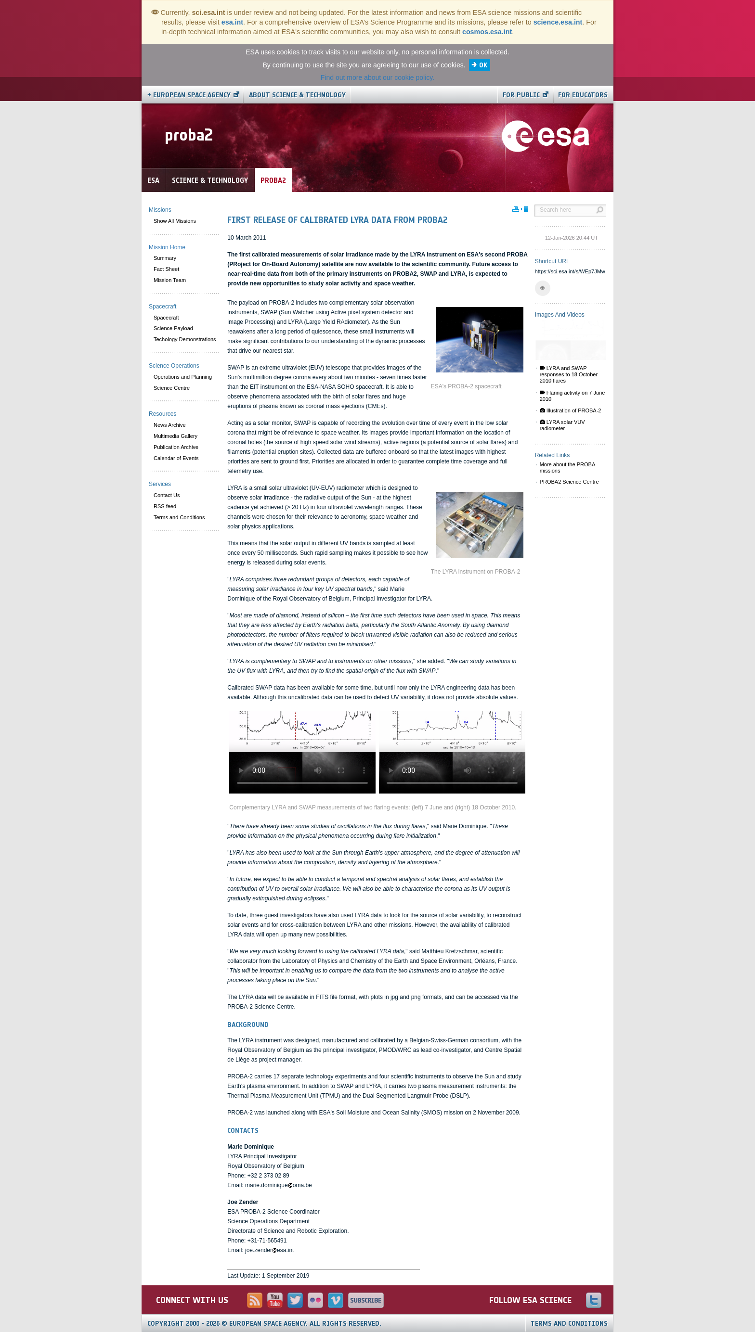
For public (521, 95)
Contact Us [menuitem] (167, 495)
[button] (542, 288)
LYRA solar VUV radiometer (562, 425)
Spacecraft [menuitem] (166, 317)
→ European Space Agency (189, 95)
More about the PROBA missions (568, 467)
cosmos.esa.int (487, 32)
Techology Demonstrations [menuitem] (185, 339)
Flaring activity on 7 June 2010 (572, 396)
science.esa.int (558, 22)
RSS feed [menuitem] (165, 506)
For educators (583, 95)
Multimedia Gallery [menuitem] (175, 436)
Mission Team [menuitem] (170, 280)
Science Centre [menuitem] (172, 388)
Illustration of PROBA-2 (570, 410)
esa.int (232, 22)
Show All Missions (175, 221)
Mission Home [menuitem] (167, 247)
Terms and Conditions (569, 1323)
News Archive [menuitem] (170, 425)
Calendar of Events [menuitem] (176, 458)
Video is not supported (302, 752)
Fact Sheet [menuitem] (166, 269)
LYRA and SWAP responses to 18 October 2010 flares (569, 374)
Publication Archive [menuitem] (176, 447)
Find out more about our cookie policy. (377, 77)
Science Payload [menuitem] (173, 328)
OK (483, 65)
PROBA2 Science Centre (569, 482)
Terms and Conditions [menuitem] (179, 517)
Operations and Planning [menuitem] (183, 377)
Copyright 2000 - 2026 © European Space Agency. (264, 1323)
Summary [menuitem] (165, 258)
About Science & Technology (297, 95)
